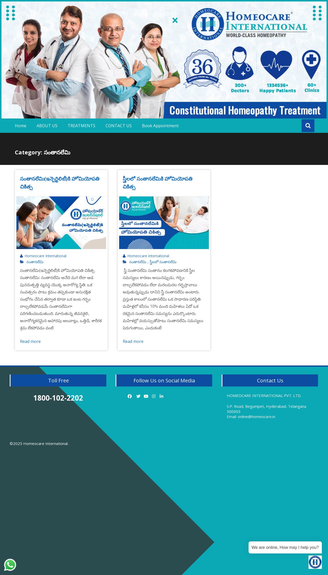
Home (20, 125)
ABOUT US (47, 125)
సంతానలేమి (35, 262)
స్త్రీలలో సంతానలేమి (163, 262)
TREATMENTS (81, 125)
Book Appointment (160, 125)
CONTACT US (119, 125)
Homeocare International (45, 256)
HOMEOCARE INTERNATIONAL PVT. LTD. (264, 395)
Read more (30, 341)
